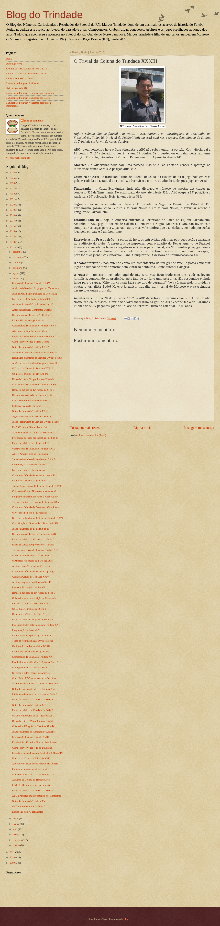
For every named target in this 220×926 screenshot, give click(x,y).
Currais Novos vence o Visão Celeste (30, 341)
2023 (12, 188)
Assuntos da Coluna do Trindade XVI (31, 779)
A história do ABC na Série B (20, 78)
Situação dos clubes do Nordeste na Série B (34, 459)
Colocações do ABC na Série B (27, 406)
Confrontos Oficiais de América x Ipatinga (33, 571)
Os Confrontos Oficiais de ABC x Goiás (32, 315)
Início (9, 58)
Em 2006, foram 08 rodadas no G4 (29, 427)
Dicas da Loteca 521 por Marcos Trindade (33, 379)
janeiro (16, 845)
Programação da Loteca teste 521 (28, 464)
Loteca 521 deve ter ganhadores (28, 320)
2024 (12, 183)
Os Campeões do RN (16, 88)
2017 (12, 220)
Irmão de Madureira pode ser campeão (31, 785)
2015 (12, 231)
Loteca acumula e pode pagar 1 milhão (31, 635)
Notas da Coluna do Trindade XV (29, 801)
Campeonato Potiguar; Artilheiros (23, 83)
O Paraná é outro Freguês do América (31, 673)
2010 (12, 857)
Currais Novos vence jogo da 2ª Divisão (32, 747)
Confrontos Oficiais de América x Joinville (33, 475)
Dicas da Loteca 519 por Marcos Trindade (33, 721)
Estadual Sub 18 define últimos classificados (34, 742)
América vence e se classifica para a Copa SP (34, 363)
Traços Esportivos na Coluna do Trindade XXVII (36, 502)
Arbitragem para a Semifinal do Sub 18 (31, 582)
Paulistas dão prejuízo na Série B (28, 587)
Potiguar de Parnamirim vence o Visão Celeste (35, 496)
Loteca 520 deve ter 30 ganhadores (29, 480)
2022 (12, 194)
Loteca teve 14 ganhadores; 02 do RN (31, 299)
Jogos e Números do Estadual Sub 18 (30, 528)
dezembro (18, 251)
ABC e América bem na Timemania (30, 454)
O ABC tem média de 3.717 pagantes (30, 555)
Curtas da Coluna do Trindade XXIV (30, 576)
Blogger (127, 919)
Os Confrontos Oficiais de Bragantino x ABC (34, 534)
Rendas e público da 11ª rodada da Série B (33, 539)
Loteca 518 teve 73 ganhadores (27, 811)
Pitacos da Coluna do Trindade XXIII (30, 603)
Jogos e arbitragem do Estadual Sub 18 (31, 416)
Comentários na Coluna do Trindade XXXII (34, 384)
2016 (12, 226)
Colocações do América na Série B (29, 400)
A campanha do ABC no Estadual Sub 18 (32, 304)
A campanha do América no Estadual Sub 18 (34, 352)
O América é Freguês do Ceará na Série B (33, 726)
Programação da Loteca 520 (26, 630)
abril (15, 829)
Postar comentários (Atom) (92, 435)
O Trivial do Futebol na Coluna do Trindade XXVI (37, 518)
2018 (12, 215)
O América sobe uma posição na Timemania (34, 598)
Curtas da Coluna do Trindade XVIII (30, 737)
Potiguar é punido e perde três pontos (30, 769)
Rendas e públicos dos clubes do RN (30, 443)
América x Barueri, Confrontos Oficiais (32, 309)
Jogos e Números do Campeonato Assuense (34, 731)
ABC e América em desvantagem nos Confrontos (36, 795)
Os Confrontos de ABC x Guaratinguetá (32, 395)
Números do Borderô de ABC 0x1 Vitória (33, 774)
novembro (18, 257)
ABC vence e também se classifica (29, 331)
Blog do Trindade (44, 14)
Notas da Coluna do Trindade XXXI (30, 411)
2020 (12, 204)
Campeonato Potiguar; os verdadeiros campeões (30, 93)
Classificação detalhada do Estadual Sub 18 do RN (37, 753)
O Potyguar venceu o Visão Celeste (29, 667)
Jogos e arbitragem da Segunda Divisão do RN (35, 421)
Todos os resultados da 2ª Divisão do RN (32, 640)
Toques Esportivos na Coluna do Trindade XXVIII (37, 486)
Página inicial (142, 428)
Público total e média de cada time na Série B (35, 694)
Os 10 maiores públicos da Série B (29, 608)
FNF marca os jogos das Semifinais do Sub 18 (35, 437)
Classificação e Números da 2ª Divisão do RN (35, 523)
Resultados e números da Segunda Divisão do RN (37, 357)
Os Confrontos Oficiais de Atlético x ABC (33, 715)
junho (16, 818)
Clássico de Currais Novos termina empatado (34, 491)
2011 (12, 852)
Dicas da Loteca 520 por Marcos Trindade (33, 544)
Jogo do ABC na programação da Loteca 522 (34, 293)
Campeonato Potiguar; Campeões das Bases (28, 97)
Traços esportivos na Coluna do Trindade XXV (35, 550)
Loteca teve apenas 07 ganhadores (29, 470)
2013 (12, 242)
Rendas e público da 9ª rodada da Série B (32, 699)
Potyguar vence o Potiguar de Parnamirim (33, 336)
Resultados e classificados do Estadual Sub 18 (35, 662)
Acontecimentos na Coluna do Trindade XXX (35, 432)
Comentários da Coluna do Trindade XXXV (34, 325)
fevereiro (17, 840)
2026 (12, 172)
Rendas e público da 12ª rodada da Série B (33, 389)
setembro (18, 267)
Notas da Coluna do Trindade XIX (29, 705)
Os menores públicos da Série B (28, 614)
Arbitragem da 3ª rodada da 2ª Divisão (31, 566)
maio (15, 824)
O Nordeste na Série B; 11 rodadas (29, 512)
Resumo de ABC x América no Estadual (26, 73)
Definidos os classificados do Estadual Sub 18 (35, 689)
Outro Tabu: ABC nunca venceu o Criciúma (34, 678)
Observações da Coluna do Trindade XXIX (33, 448)
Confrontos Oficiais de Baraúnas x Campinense (36, 507)
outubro (17, 262)
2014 (12, 236)
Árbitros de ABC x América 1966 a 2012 (26, 68)
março (16, 834)
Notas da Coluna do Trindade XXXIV (31, 347)
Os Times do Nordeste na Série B (28, 806)
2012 (12, 247)
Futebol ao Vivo (14, 63)
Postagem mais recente (86, 428)
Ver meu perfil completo (18, 157)
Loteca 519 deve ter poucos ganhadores (32, 651)
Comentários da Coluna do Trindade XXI (32, 656)
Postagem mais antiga (199, 428)
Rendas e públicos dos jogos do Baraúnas (32, 619)
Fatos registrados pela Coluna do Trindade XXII (36, 625)
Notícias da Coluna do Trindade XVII (31, 758)
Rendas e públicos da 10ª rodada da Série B (34, 592)
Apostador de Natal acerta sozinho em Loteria (35, 763)
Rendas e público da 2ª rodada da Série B (32, 710)
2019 (12, 210)
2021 (12, 199)
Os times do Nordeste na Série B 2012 (31, 646)
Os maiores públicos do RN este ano (30, 373)
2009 (12, 862)
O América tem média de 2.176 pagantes (32, 560)
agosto (16, 273)
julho (15, 278)
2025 (12, 178)
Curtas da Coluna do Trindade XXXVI (31, 283)
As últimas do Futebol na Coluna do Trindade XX (37, 683)
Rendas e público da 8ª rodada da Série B (32, 790)
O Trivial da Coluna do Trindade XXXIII (32, 368)
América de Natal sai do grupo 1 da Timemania (35, 288)
